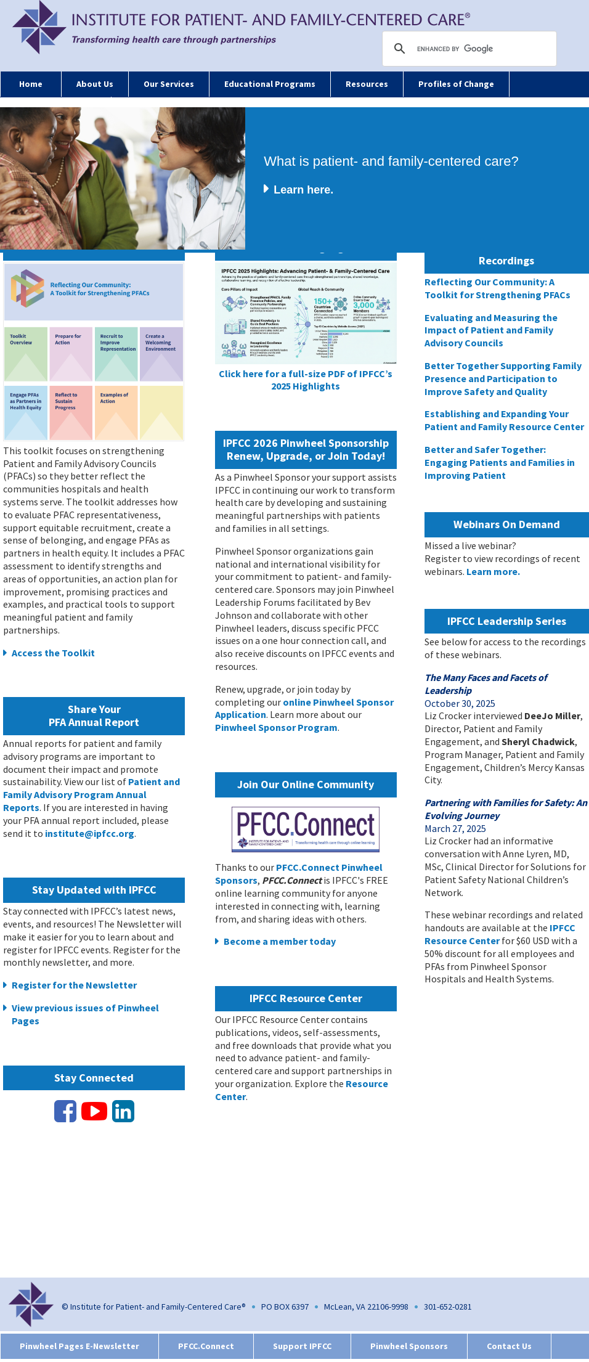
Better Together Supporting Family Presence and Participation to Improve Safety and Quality (503, 378)
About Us (94, 83)
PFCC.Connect (206, 1346)
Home (30, 83)
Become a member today (280, 941)
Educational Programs (269, 83)
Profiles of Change (456, 83)
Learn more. (493, 571)
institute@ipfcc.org (89, 833)
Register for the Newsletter (74, 985)
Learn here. (303, 190)
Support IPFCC (302, 1346)
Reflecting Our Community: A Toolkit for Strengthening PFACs (497, 288)
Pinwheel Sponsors (409, 1346)
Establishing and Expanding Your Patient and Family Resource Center (504, 420)
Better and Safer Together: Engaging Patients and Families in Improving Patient (499, 462)
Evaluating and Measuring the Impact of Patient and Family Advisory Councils (491, 330)
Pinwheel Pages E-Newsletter (79, 1346)
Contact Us (509, 1346)
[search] (471, 48)
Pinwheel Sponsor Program (276, 727)
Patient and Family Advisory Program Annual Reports (91, 794)
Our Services (169, 83)
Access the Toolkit (53, 652)
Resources (367, 83)
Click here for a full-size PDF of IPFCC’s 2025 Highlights (305, 380)
